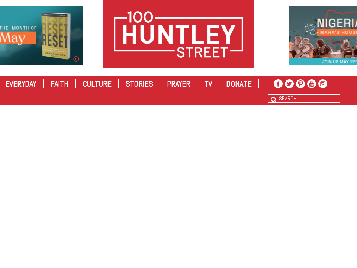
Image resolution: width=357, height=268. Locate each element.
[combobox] (304, 98)
